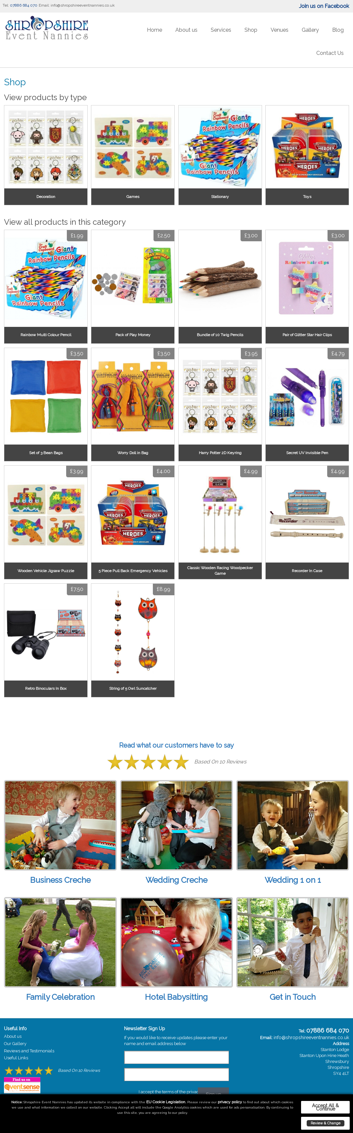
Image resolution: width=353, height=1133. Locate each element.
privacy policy (230, 1102)
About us (186, 30)
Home (154, 30)
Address (341, 1043)
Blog (338, 30)
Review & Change (325, 1123)
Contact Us (330, 53)
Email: (44, 5)
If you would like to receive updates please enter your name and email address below (176, 1040)
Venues (279, 30)
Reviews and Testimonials (29, 1050)
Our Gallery (15, 1043)
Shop (250, 30)
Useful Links (16, 1057)
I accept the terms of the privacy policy (176, 1091)
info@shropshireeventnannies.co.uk (83, 5)
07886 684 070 (23, 5)
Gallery (310, 30)
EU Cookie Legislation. (166, 1102)
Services (221, 30)
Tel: (6, 5)
